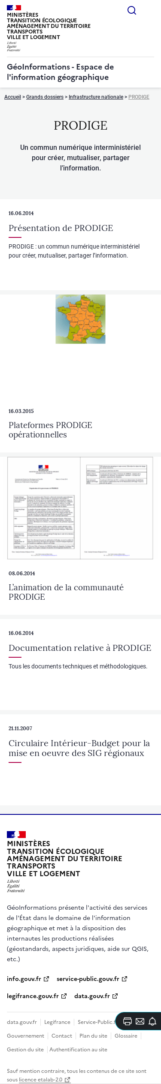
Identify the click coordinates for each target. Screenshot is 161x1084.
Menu (149, 10)
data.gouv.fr (92, 996)
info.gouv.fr (24, 979)
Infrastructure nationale (96, 97)
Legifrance (57, 1022)
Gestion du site (25, 1050)
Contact (62, 1036)
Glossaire (126, 1036)
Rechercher (131, 10)
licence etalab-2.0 (40, 1080)
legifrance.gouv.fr (33, 996)
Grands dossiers (45, 97)
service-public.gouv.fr (88, 979)
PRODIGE (138, 97)
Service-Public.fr (98, 1022)
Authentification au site (78, 1050)
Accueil (12, 97)
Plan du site (93, 1036)
